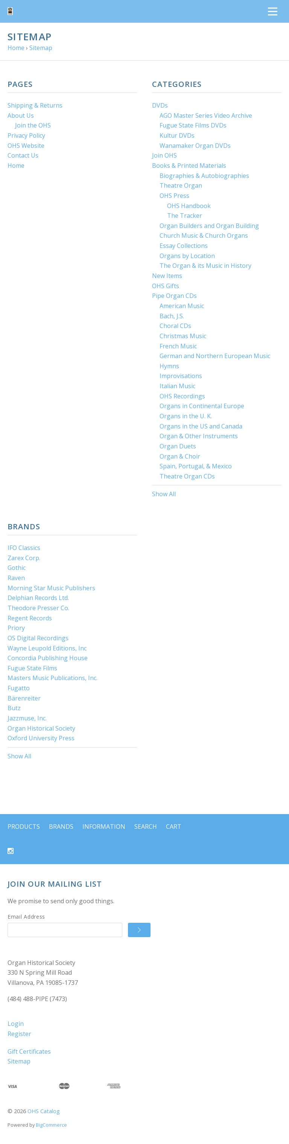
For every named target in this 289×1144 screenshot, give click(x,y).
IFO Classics (24, 548)
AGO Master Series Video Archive (206, 115)
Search (145, 826)
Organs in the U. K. (186, 416)
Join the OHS (33, 125)
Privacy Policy (26, 135)
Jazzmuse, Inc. (27, 718)
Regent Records (30, 618)
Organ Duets (178, 446)
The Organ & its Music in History (205, 265)
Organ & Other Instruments (199, 436)
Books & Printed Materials (189, 165)
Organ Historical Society (41, 728)
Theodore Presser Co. (38, 608)
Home (16, 165)
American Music (182, 306)
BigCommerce (51, 1124)
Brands (61, 826)
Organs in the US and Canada (201, 426)
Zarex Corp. (24, 558)
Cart (173, 826)
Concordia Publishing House (48, 658)
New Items (167, 276)
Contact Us (23, 155)
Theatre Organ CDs (187, 476)
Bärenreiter (24, 698)
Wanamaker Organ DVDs (195, 145)
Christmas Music (183, 336)
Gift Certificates (29, 1051)
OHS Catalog (43, 1111)
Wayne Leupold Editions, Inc (47, 648)
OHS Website (26, 145)
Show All (164, 494)
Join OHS (164, 155)
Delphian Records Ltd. (38, 598)
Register (19, 1034)
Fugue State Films (32, 668)
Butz (14, 708)
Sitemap (19, 1061)
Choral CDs (175, 326)
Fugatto (19, 688)
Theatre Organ (181, 185)
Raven (16, 578)
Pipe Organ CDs (174, 296)
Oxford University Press (41, 738)
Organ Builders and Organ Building (209, 226)
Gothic (17, 568)
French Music (178, 346)
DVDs (160, 105)
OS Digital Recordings (38, 638)
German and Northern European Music (215, 356)
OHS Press (174, 195)
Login (16, 1023)
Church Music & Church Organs (204, 235)
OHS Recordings (182, 396)
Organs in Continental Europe (202, 406)
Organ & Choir (180, 456)
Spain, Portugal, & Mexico (196, 466)
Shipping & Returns (35, 105)
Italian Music (177, 386)
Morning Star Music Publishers (51, 588)
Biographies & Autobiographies (204, 176)
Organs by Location (187, 256)
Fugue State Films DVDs (193, 125)
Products (24, 826)
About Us (21, 115)
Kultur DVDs (177, 135)
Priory (16, 628)
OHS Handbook (189, 206)
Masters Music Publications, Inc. (52, 678)
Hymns (169, 366)
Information (103, 826)
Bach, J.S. (172, 316)
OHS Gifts (165, 286)
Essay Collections (184, 246)
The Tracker (184, 215)
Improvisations (181, 376)
